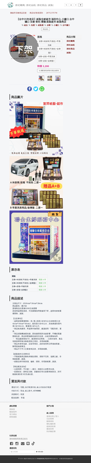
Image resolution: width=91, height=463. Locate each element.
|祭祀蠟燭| (20, 5)
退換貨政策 (51, 426)
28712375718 (51, 13)
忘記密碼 (50, 418)
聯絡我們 (13, 411)
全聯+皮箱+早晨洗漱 (46, 56)
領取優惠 (39, 452)
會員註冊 (50, 416)
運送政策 (50, 428)
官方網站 (13, 414)
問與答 (12, 409)
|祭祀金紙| (31, 5)
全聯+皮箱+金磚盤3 (46, 61)
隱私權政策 (51, 423)
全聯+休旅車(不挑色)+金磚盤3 (49, 49)
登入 (57, 416)
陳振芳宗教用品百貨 (18, 13)
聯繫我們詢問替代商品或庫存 (49, 70)
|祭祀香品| (42, 5)
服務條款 (50, 421)
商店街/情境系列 (36, 13)
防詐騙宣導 (51, 431)
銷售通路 (13, 416)
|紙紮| (50, 5)
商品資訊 (45, 29)
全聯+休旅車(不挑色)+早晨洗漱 (49, 41)
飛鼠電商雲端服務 (65, 458)
